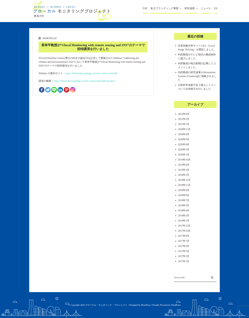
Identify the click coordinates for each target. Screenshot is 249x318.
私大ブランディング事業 (164, 8)
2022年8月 (183, 114)
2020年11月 (184, 129)
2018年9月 (183, 190)
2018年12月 (184, 180)
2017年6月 (183, 246)
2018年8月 (183, 195)
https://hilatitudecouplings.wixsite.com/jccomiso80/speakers (84, 81)
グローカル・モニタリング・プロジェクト (106, 305)
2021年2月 (183, 119)
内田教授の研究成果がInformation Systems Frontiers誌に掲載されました (197, 76)
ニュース (206, 8)
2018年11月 (184, 185)
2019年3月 (183, 169)
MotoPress (146, 305)
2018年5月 (183, 205)
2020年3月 (183, 149)
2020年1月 (183, 154)
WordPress (176, 305)
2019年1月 (183, 175)
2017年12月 (184, 225)
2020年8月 (183, 139)
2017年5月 (183, 251)
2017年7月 (183, 241)
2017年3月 (183, 256)
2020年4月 (183, 144)
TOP (145, 8)
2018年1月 (183, 220)
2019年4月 (183, 164)
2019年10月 (184, 159)
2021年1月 (183, 124)
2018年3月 (183, 215)
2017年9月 (183, 235)
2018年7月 (183, 200)
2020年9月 (183, 134)
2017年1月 (183, 261)
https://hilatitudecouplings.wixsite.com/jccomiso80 (92, 73)
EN (215, 8)
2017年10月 (184, 230)
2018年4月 (183, 210)
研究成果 (190, 8)
